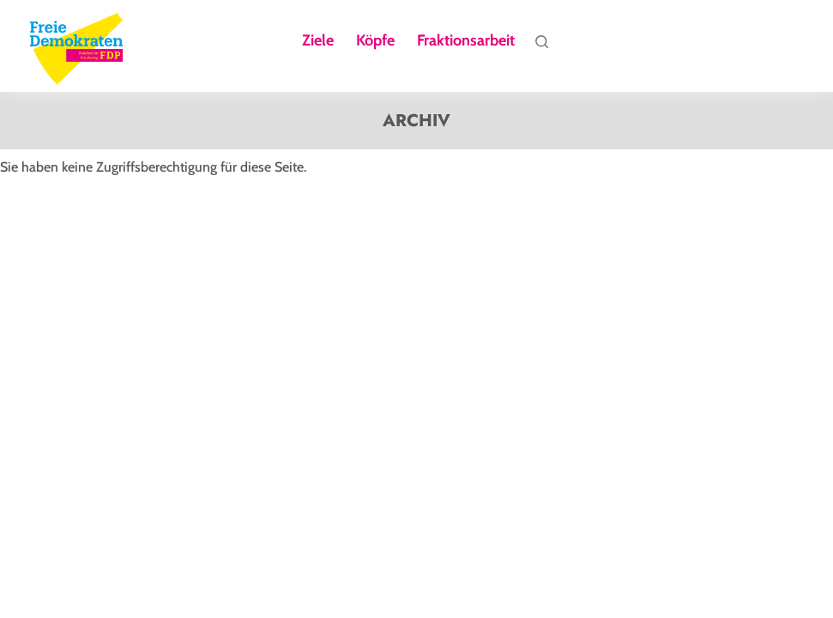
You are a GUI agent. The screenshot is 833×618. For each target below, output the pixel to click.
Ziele (318, 41)
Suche (541, 45)
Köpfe (375, 41)
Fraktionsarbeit (466, 41)
